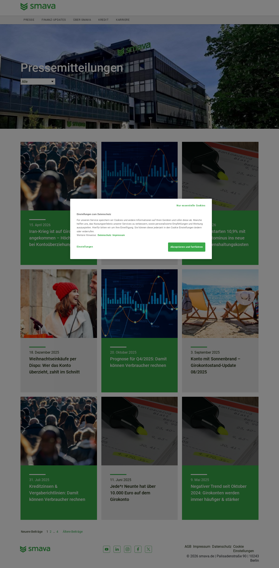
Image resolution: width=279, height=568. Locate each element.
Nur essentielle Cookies (191, 205)
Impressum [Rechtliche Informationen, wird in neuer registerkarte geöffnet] (118, 235)
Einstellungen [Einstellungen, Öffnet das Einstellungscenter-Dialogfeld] (85, 246)
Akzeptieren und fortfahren (186, 246)
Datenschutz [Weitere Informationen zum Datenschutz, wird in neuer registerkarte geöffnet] (104, 235)
